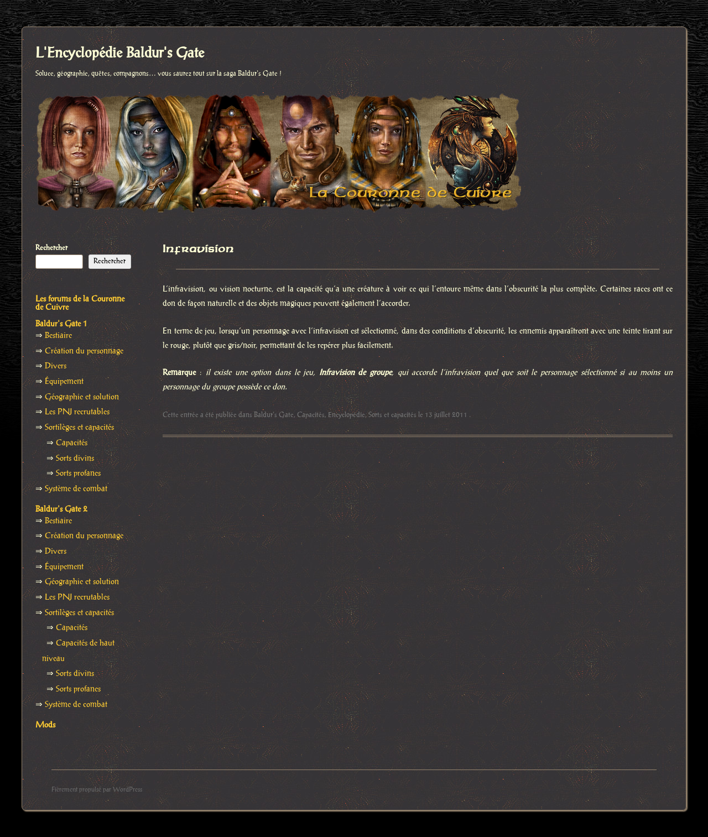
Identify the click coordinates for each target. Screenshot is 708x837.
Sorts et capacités (392, 415)
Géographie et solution (82, 397)
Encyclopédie (346, 415)
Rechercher (51, 248)
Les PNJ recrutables (77, 412)
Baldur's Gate (274, 415)
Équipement (64, 382)
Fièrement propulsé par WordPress (96, 790)
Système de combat (76, 489)
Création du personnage (84, 351)
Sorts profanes (78, 473)
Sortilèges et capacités (79, 428)
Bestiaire (58, 336)
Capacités (311, 415)
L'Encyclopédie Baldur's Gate (119, 53)
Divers (55, 366)
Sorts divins (75, 458)
